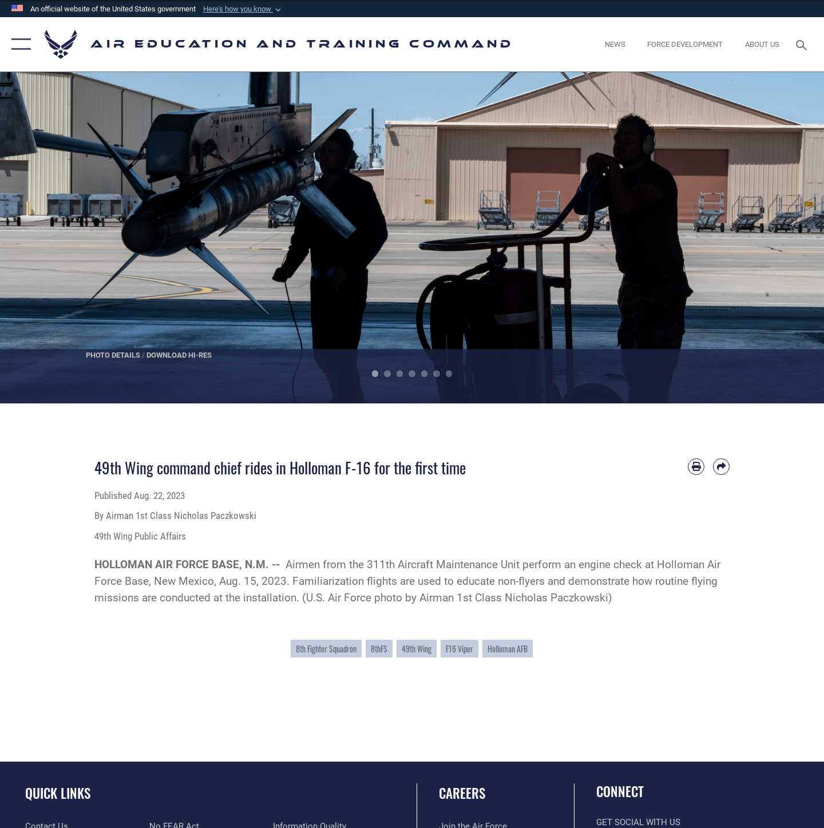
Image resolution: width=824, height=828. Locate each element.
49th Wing (416, 649)
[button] (243, 9)
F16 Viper (459, 649)
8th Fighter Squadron (326, 649)
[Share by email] (721, 466)
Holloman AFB (508, 649)
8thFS (379, 649)
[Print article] (696, 466)
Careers (462, 793)
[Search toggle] (803, 44)
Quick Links (57, 793)
